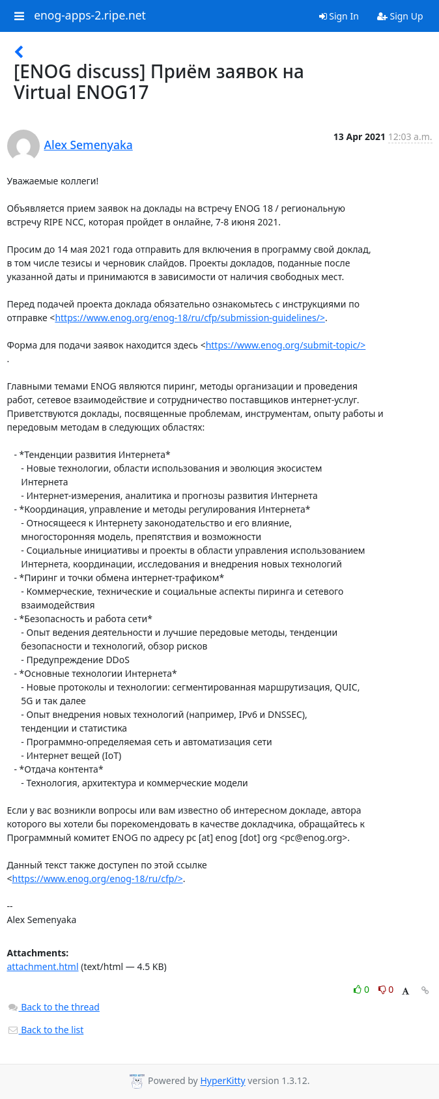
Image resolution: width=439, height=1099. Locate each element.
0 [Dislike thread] (386, 989)
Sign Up (400, 16)
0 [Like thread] (362, 989)
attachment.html (43, 966)
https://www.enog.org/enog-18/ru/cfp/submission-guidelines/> (190, 317)
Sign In (339, 16)
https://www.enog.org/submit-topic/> (286, 345)
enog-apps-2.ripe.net (90, 15)
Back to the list (45, 1029)
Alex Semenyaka (88, 144)
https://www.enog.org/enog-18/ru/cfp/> (97, 878)
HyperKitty (222, 1081)
